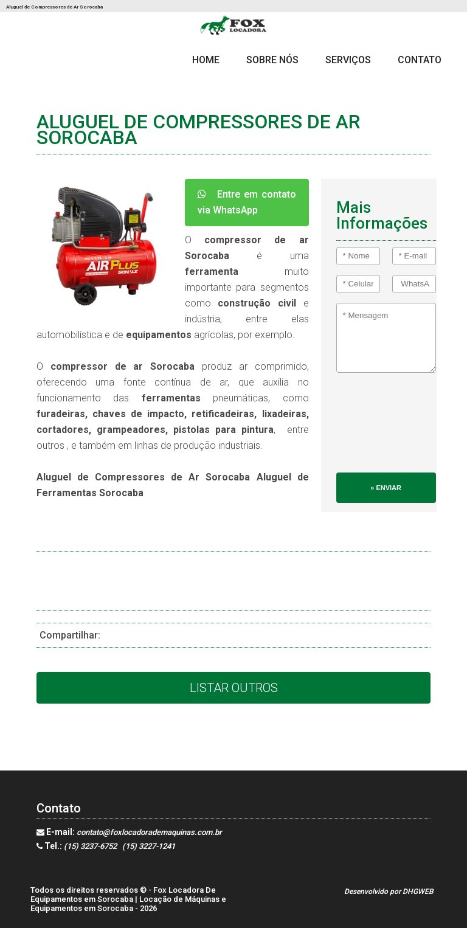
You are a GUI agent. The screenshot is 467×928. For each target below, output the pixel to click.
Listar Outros (234, 687)
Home (206, 60)
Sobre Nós (272, 60)
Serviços (348, 60)
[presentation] (386, 429)
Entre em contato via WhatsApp (247, 202)
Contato (419, 60)
